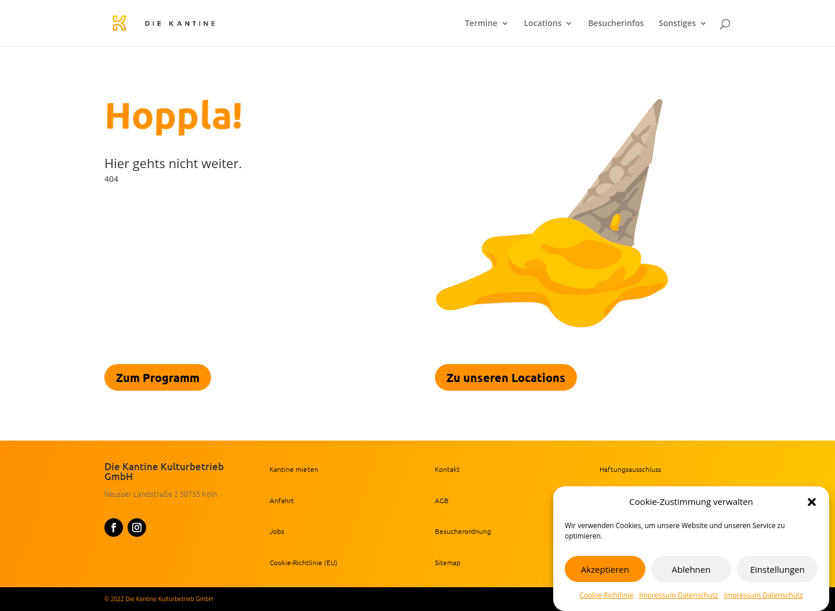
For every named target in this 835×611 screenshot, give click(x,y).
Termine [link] (481, 23)
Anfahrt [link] (282, 500)
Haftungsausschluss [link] (630, 469)
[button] (812, 502)
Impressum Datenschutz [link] (678, 595)
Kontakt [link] (447, 469)
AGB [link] (442, 500)
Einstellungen (777, 569)
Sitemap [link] (447, 562)
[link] (185, 22)
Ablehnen (691, 569)
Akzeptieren (605, 569)
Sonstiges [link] (677, 23)
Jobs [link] (277, 531)
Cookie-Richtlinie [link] (606, 595)
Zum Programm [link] (157, 377)
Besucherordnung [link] (463, 531)
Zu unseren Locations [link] (505, 377)
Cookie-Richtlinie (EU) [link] (303, 562)
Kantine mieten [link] (294, 469)
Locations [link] (543, 23)
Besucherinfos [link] (616, 23)
